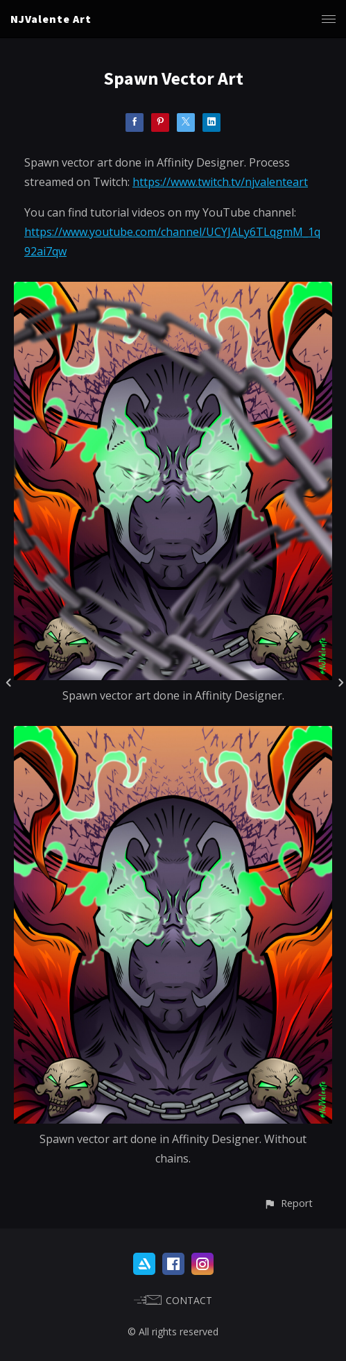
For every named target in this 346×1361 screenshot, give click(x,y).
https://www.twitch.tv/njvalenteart (220, 181)
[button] (288, 1203)
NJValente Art (51, 19)
